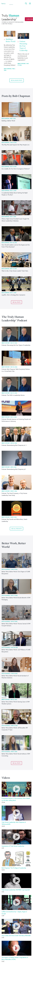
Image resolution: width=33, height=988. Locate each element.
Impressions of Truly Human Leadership (13, 846)
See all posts (17, 302)
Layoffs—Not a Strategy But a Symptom (13, 295)
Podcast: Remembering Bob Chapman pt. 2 (14, 445)
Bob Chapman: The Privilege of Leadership (14, 868)
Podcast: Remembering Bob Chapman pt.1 (14, 469)
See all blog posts (16, 80)
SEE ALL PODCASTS (16, 528)
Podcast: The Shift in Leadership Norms (13, 395)
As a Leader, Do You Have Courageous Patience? (16, 169)
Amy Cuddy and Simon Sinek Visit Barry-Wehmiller (16, 935)
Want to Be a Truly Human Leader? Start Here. (15, 271)
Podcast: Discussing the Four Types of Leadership (23, 45)
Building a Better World (10, 40)
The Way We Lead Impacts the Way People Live (15, 145)
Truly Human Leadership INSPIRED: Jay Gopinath (16, 890)
